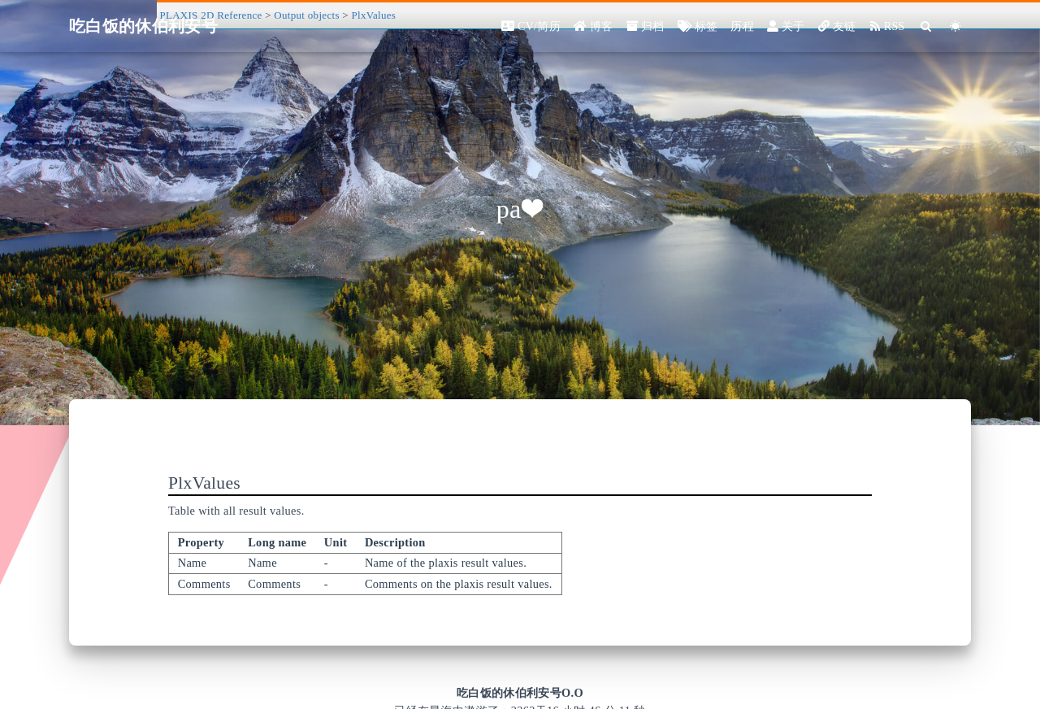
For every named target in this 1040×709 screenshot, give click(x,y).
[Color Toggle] (956, 26)
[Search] (927, 26)
